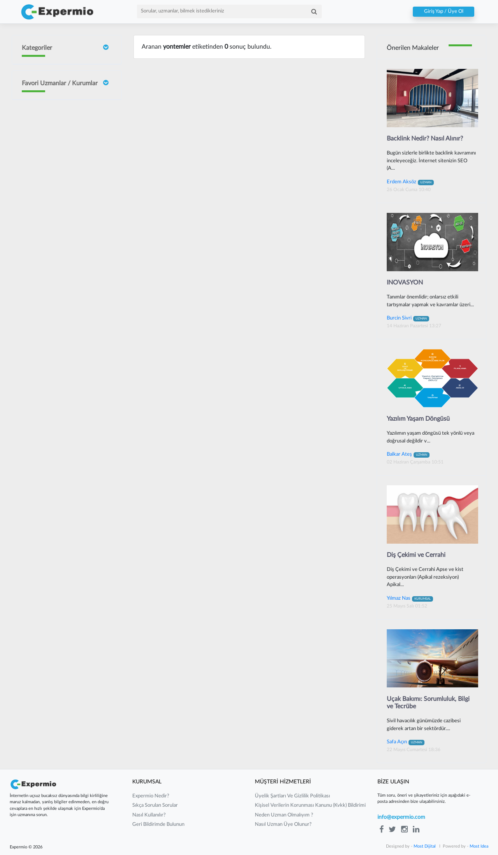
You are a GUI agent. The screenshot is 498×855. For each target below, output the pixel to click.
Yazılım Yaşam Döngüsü (418, 419)
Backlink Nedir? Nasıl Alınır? (425, 138)
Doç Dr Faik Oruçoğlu (58, 112)
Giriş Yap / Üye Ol (443, 11)
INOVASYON (405, 282)
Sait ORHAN (58, 211)
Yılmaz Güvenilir (62, 266)
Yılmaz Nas (410, 598)
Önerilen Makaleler (413, 48)
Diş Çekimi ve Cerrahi (416, 555)
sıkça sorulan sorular (155, 805)
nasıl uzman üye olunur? (283, 824)
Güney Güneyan (62, 387)
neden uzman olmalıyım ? (284, 815)
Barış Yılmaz (57, 301)
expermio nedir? (150, 796)
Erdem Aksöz (410, 181)
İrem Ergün (57, 145)
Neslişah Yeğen (61, 241)
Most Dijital (425, 846)
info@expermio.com (401, 817)
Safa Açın (405, 741)
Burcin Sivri (57, 180)
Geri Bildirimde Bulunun (158, 824)
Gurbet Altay (59, 327)
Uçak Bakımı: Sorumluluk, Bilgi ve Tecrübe (428, 702)
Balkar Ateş (408, 454)
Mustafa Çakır (60, 357)
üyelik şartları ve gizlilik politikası (292, 796)
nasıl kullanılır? (149, 815)
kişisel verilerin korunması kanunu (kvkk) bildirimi (310, 805)
